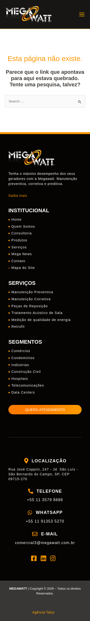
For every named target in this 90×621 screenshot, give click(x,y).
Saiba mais (17, 196)
